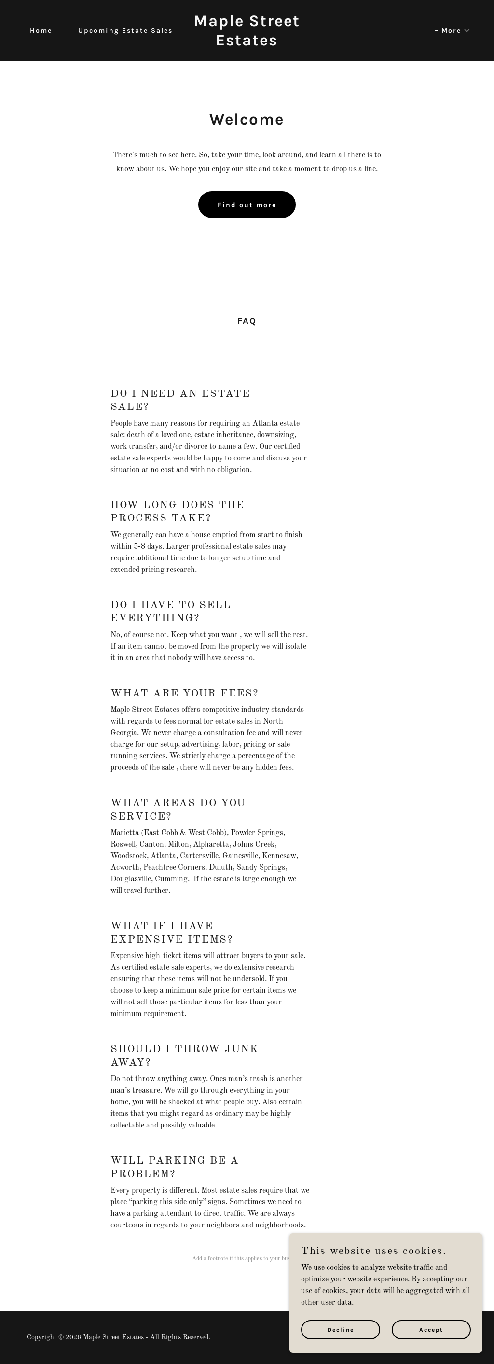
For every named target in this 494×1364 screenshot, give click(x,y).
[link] (246, 43)
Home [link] (41, 31)
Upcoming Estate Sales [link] (125, 31)
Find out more (247, 205)
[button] (453, 31)
